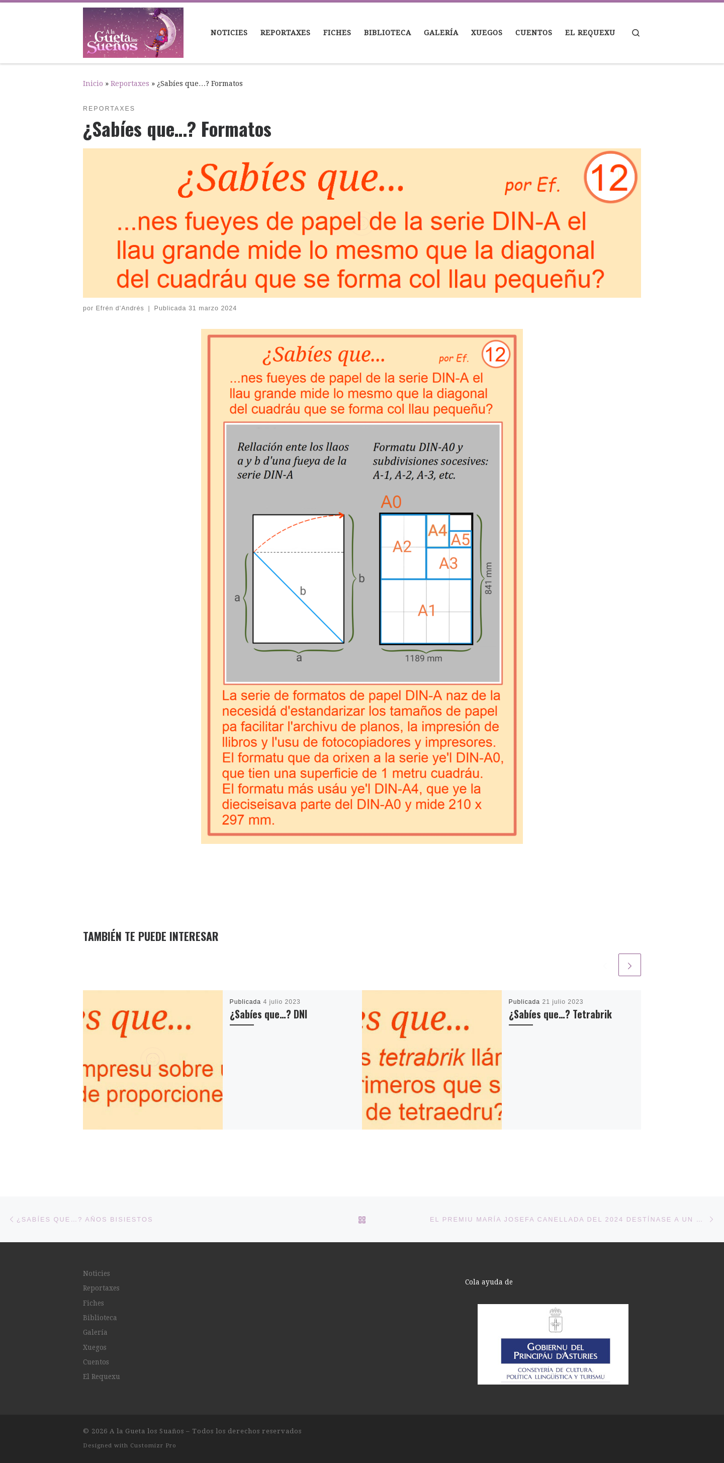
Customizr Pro (153, 1445)
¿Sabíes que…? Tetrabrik (560, 1014)
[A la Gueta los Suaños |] (133, 30)
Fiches (93, 1303)
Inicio (93, 83)
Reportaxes (130, 83)
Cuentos (96, 1362)
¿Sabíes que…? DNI (268, 1014)
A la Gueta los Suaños (147, 1431)
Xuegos (95, 1347)
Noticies (96, 1273)
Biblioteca (100, 1318)
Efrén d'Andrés (120, 308)
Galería (95, 1332)
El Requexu (101, 1376)
